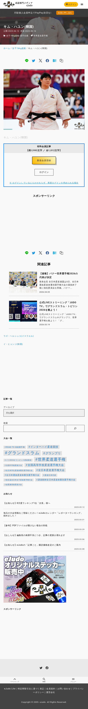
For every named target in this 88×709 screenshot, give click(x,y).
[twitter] (33, 60)
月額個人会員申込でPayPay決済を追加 (24, 12)
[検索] (75, 428)
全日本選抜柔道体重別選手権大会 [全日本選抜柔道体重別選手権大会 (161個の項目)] (22, 475)
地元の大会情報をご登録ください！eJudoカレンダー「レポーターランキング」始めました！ (43, 514)
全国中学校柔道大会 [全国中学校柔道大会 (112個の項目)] (14, 465)
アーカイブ (9, 407)
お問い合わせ (64, 688)
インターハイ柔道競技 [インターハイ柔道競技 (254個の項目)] (44, 446)
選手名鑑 (24, 36)
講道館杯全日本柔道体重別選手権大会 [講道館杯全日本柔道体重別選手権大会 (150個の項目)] (56, 480)
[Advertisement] (44, 224)
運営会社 (50, 692)
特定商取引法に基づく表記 (31, 688)
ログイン (71, 4)
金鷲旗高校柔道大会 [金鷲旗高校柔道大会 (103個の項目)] (14, 485)
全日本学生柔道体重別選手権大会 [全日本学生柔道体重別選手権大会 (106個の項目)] (19, 470)
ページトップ (14, 680)
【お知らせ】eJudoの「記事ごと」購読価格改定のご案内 (32, 545)
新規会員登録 (44, 160)
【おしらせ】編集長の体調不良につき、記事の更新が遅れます (34, 535)
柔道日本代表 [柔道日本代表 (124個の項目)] (50, 475)
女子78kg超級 (12, 36)
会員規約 (50, 688)
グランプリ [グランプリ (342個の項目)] (53, 453)
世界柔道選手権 (41, 36)
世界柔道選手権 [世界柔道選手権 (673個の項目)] (52, 459)
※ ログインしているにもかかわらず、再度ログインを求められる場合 (43, 183)
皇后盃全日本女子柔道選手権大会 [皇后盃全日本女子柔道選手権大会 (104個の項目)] (19, 480)
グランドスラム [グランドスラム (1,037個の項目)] (23, 452)
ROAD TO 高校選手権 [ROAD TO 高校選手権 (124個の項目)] (15, 447)
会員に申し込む (65, 13)
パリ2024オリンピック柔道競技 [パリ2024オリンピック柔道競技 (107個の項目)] (18, 460)
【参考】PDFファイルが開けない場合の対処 (25, 525)
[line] (26, 60)
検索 (5, 423)
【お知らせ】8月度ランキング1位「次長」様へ (26, 503)
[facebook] (47, 60)
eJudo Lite (10, 688)
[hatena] (54, 60)
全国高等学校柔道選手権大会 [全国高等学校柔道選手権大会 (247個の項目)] (46, 465)
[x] (40, 60)
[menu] (82, 4)
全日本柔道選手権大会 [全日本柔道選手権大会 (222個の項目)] (51, 470)
